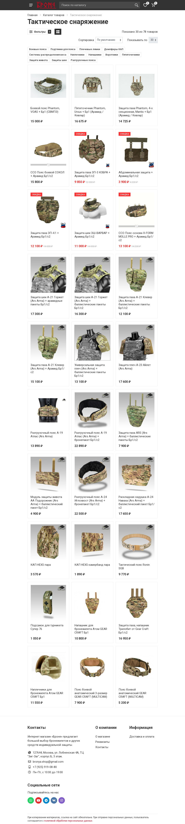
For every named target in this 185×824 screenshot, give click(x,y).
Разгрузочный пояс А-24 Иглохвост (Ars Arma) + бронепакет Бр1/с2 (90, 500)
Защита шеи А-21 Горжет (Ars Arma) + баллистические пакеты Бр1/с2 (90, 302)
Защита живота (38, 60)
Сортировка (86, 40)
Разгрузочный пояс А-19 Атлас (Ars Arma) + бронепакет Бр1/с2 (90, 436)
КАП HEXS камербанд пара (92, 564)
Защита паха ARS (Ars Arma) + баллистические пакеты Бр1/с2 (135, 436)
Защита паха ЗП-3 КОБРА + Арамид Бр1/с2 (92, 174)
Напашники (94, 54)
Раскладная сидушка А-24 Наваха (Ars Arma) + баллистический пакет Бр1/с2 (136, 502)
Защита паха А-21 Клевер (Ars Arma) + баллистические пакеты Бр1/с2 (135, 302)
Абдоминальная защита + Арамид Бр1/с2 (136, 174)
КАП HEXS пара (41, 564)
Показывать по (137, 40)
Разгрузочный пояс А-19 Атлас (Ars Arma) (47, 434)
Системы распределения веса (47, 54)
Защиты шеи (59, 60)
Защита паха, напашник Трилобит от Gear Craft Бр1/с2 (134, 629)
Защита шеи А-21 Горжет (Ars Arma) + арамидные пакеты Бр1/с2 (47, 300)
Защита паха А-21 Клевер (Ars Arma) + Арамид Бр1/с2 (47, 368)
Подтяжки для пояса (63, 49)
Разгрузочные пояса (83, 60)
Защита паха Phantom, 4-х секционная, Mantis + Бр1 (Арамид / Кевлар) (136, 111)
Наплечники (77, 54)
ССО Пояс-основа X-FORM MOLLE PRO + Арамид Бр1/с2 (136, 236)
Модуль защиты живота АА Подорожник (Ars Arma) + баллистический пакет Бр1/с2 (47, 502)
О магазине (102, 736)
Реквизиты (102, 742)
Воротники (111, 54)
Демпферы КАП (113, 49)
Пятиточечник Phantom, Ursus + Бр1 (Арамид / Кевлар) (90, 111)
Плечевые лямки (89, 49)
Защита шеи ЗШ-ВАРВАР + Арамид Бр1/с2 (92, 234)
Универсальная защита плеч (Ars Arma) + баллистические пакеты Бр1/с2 (90, 370)
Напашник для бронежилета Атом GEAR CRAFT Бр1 (90, 629)
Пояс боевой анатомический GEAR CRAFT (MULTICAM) (132, 693)
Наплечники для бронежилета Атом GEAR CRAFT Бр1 (47, 693)
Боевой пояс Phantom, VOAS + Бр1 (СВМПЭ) (45, 109)
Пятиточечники (131, 54)
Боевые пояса (37, 49)
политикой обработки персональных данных (68, 820)
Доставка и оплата (141, 736)
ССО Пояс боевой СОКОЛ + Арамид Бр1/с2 (47, 174)
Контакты (101, 747)
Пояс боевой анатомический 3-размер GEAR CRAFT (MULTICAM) (90, 693)
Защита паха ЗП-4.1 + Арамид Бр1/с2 (45, 234)
